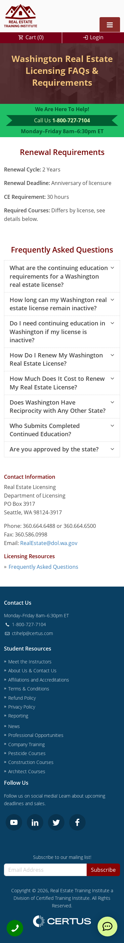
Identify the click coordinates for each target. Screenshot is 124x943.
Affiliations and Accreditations (38, 680)
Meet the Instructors (30, 661)
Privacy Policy (21, 707)
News (14, 726)
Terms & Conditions (28, 688)
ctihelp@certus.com (28, 633)
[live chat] (107, 926)
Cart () (34, 37)
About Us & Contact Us (32, 670)
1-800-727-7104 (71, 120)
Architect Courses (26, 771)
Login (96, 37)
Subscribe (103, 869)
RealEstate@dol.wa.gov (48, 543)
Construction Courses (31, 762)
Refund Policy (22, 698)
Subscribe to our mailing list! (62, 857)
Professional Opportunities (35, 735)
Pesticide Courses (27, 753)
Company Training (26, 744)
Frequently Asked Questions (43, 566)
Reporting (18, 716)
